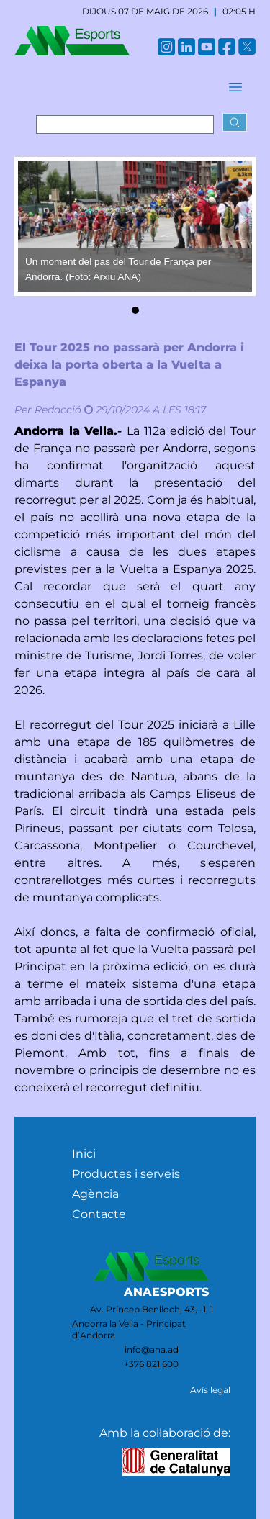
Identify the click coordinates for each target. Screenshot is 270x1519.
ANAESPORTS (166, 1292)
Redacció (58, 409)
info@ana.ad (152, 1349)
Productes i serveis (126, 1174)
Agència (95, 1194)
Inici (84, 1153)
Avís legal (210, 1389)
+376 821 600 (151, 1363)
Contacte (99, 1214)
